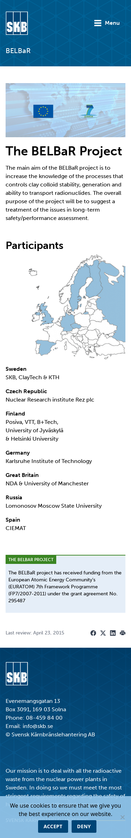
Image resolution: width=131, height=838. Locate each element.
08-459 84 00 (44, 717)
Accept (53, 826)
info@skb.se (38, 726)
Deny (84, 826)
